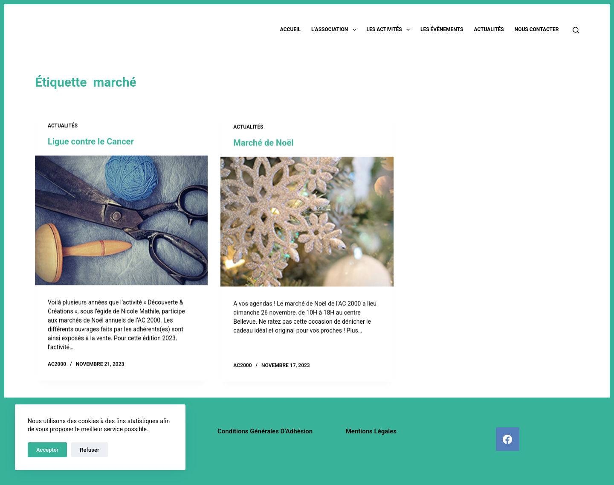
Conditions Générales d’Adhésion (265, 431)
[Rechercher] (576, 30)
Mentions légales (371, 431)
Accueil (290, 29)
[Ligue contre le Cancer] (121, 221)
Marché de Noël (263, 144)
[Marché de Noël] (306, 223)
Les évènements (441, 29)
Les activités (390, 30)
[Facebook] (507, 439)
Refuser (89, 450)
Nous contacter (537, 29)
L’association (335, 30)
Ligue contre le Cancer (91, 142)
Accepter (47, 450)
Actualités (489, 29)
